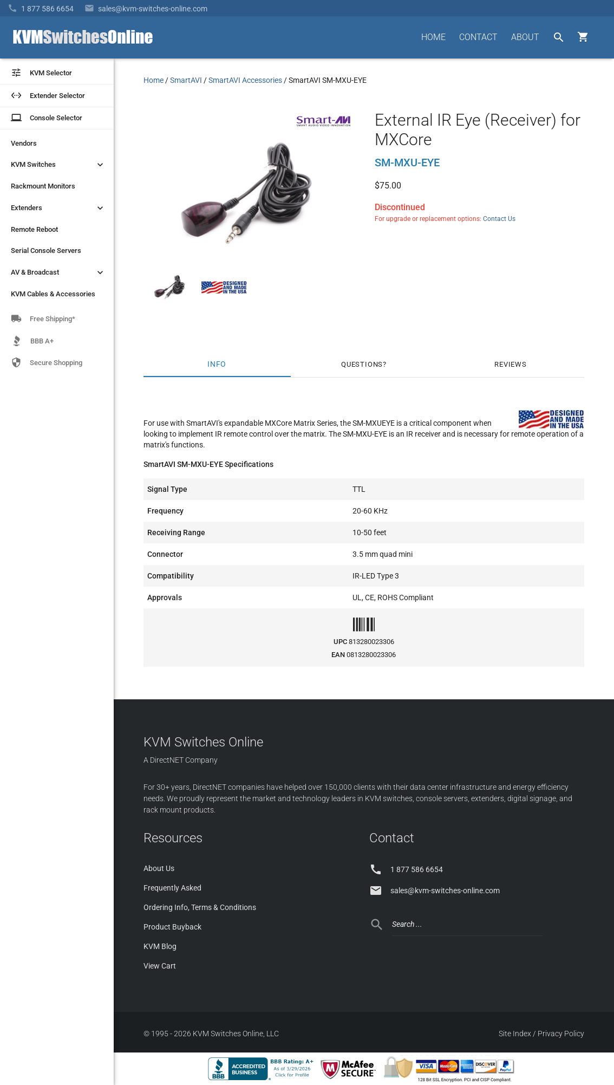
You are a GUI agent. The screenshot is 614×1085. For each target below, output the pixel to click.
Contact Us (499, 219)
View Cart (159, 965)
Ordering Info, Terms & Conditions (199, 907)
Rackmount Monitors (43, 186)
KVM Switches (58, 164)
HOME (433, 37)
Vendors (24, 143)
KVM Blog (160, 946)
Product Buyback (172, 926)
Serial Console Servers (46, 250)
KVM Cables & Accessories (53, 294)
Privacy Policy (561, 1033)
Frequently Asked (172, 887)
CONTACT (478, 37)
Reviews (510, 364)
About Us (158, 868)
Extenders (58, 208)
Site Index (515, 1033)
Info (216, 364)
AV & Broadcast (58, 272)
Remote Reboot (34, 229)
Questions (362, 364)
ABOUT (525, 37)
